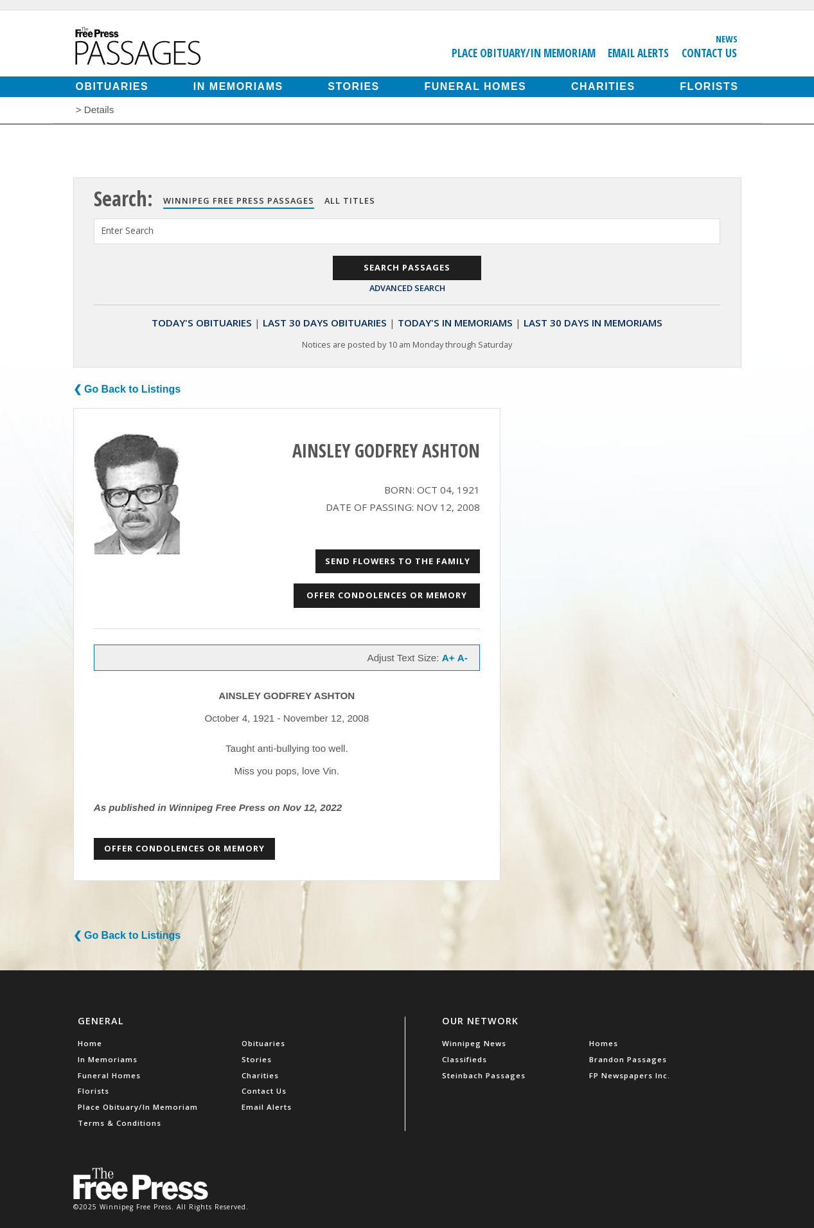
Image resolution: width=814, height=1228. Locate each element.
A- (462, 657)
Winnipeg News (474, 1043)
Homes (603, 1043)
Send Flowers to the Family (397, 561)
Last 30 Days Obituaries (325, 322)
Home (90, 1043)
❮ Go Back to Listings (127, 389)
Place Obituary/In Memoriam (524, 52)
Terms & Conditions (119, 1123)
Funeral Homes (475, 86)
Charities (603, 86)
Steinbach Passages (484, 1075)
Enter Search (127, 230)
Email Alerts (638, 52)
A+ (448, 657)
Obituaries (112, 86)
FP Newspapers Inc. (629, 1075)
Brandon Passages (628, 1059)
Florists (709, 86)
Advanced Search (407, 288)
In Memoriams (238, 86)
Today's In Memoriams (455, 322)
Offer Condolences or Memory (386, 595)
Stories (353, 86)
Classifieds (464, 1059)
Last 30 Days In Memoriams (593, 322)
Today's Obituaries (202, 322)
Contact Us (709, 52)
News (727, 38)
